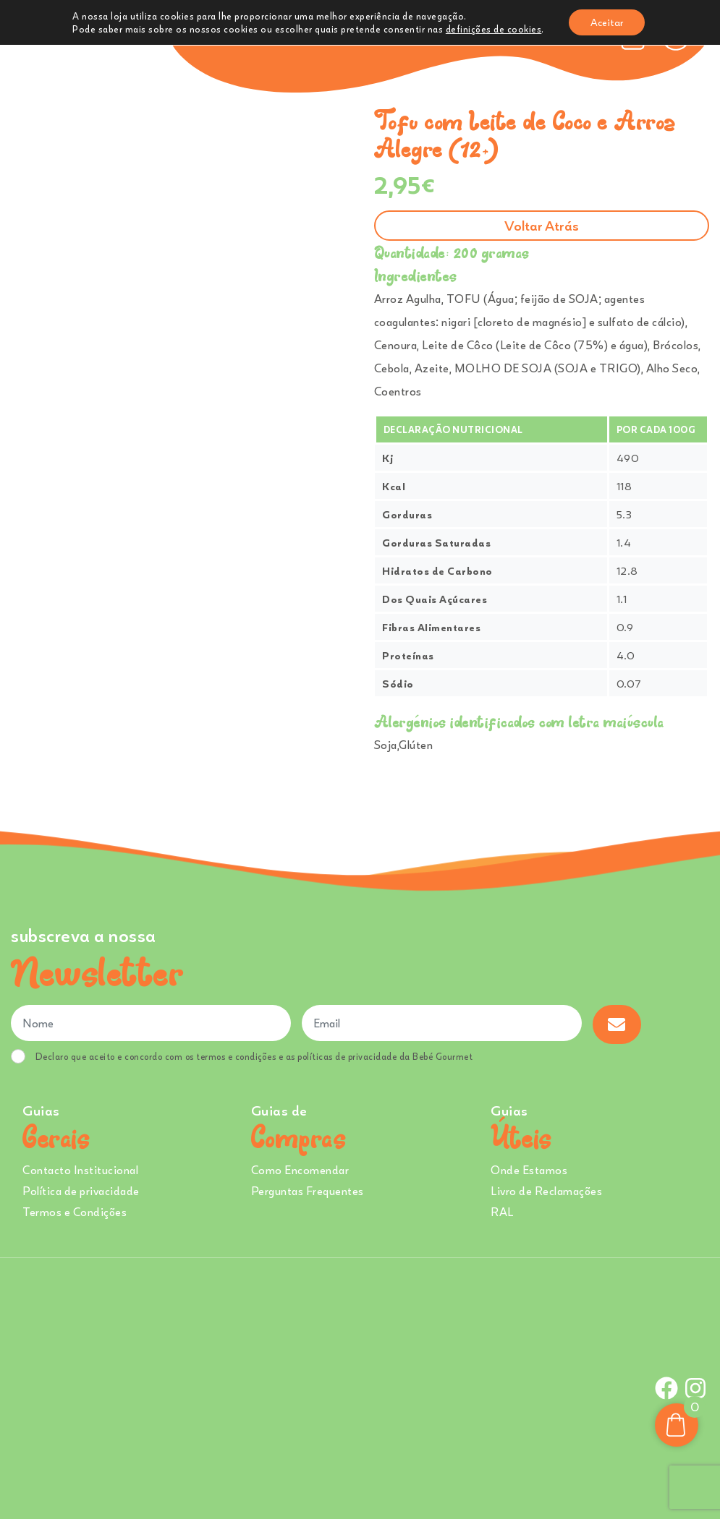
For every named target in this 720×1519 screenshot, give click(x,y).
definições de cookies (494, 29)
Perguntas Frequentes (307, 1191)
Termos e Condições (74, 1211)
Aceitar (606, 22)
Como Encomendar (300, 1170)
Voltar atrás (541, 225)
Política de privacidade (81, 1191)
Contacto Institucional (80, 1170)
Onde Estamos (529, 1170)
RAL (502, 1211)
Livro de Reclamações (546, 1191)
